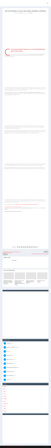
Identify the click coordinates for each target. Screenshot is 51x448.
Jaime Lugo (21, 12)
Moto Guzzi (6, 403)
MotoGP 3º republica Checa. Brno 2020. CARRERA (11, 206)
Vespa (5, 408)
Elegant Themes (10, 446)
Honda (5, 396)
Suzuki (5, 406)
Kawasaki (5, 398)
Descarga (19, 206)
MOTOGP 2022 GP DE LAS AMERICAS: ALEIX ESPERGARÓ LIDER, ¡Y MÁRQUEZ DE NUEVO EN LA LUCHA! (20, 282)
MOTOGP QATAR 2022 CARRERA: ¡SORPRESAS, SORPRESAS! (30, 281)
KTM (4, 401)
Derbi (4, 391)
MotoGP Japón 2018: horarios (41, 281)
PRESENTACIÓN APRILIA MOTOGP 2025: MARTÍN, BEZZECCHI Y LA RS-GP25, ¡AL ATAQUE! (8, 282)
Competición (30, 12)
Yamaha (5, 411)
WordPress (21, 446)
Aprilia (5, 386)
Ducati (5, 393)
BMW (4, 388)
